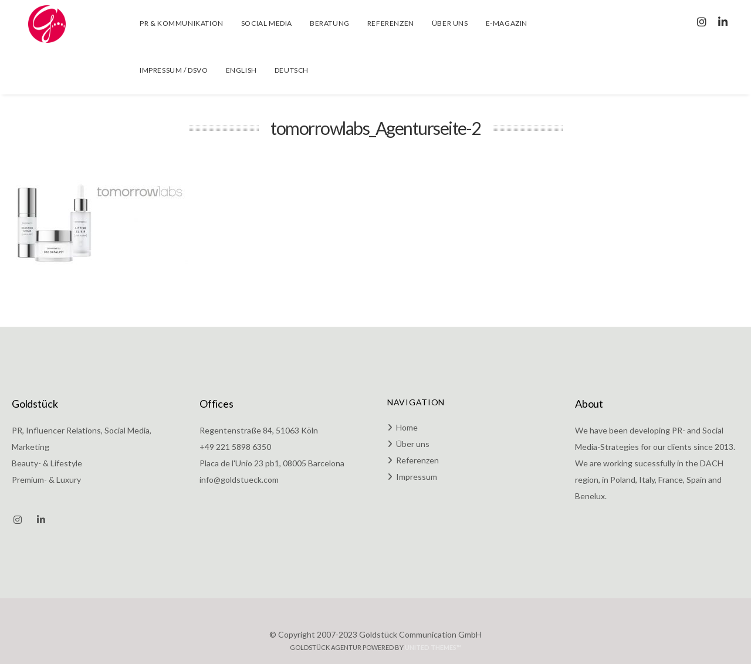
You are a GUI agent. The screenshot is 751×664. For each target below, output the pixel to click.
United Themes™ (433, 647)
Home (407, 427)
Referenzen (417, 460)
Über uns (412, 444)
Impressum (416, 477)
